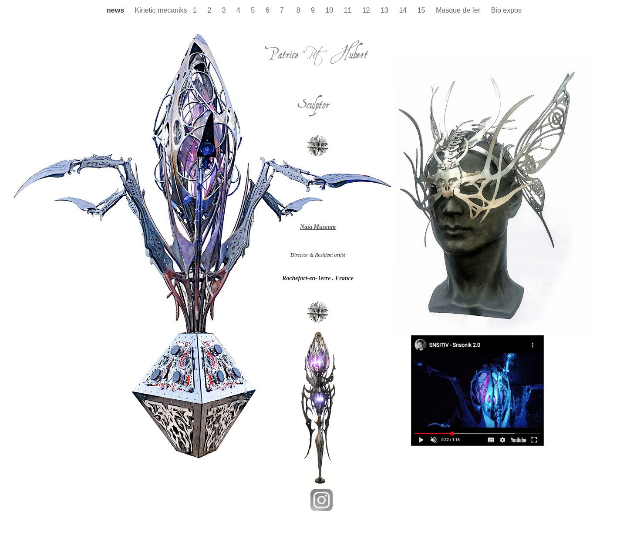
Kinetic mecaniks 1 (167, 10)
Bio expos (506, 10)
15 (422, 10)
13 (385, 10)
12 (367, 10)
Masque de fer (459, 10)
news (116, 10)
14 (403, 10)
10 (330, 10)
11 (349, 10)
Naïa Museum (318, 227)
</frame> (106, 224)
